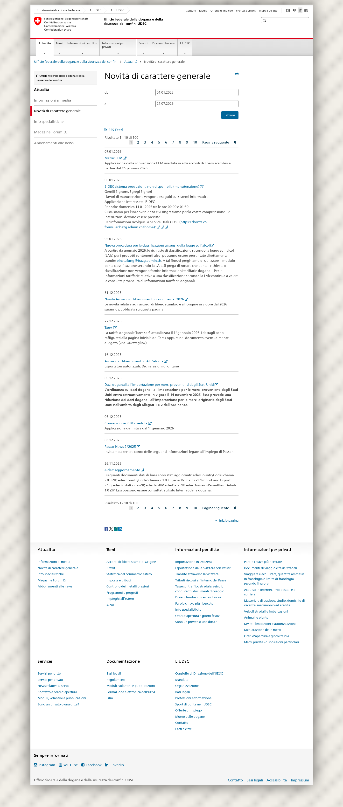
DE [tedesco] (288, 10)
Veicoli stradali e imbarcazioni (266, 611)
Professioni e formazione (193, 698)
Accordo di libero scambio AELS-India (134, 361)
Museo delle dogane (190, 716)
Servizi (143, 43)
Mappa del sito (268, 10)
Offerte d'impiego (221, 10)
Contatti (191, 10)
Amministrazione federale (58, 10)
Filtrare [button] (229, 115)
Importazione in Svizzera (193, 562)
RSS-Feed (115, 130)
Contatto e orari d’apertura (57, 692)
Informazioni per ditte (82, 43)
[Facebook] (107, 528)
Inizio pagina (228, 520)
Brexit (110, 568)
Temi (59, 43)
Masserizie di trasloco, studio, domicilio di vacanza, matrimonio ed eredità (274, 603)
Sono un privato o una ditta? (196, 622)
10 (195, 142)
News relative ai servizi (54, 686)
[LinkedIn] (120, 528)
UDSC (118, 10)
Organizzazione (187, 686)
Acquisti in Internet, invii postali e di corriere (270, 592)
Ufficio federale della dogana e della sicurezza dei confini (76, 61)
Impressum (300, 780)
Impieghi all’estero (120, 598)
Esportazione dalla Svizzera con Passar (203, 568)
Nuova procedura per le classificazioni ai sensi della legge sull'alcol (157, 245)
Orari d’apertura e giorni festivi (197, 616)
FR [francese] (294, 10)
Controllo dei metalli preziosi (127, 586)
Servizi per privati (50, 680)
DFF (95, 10)
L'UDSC (185, 43)
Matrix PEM (113, 158)
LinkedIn (117, 765)
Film (109, 698)
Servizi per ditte (49, 673)
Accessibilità (277, 780)
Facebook (94, 765)
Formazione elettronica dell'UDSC (131, 692)
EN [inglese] (306, 10)
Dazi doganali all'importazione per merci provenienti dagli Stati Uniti (159, 384)
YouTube (70, 765)
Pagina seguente (215, 142)
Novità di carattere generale (58, 568)
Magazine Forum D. (50, 132)
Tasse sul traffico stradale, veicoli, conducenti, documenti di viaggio (199, 588)
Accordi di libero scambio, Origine (131, 562)
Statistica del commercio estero (129, 574)
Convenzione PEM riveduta (126, 423)
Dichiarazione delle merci (262, 630)
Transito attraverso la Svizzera (196, 574)
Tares (108, 328)
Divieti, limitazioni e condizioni (198, 597)
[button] (265, 20)
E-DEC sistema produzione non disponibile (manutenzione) (152, 186)
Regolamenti (115, 680)
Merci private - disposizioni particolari (271, 642)
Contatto (181, 722)
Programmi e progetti (122, 592)
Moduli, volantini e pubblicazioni (62, 698)
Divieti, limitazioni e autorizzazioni (270, 624)
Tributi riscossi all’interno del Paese (200, 580)
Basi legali (113, 673)
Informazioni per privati (113, 44)
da (107, 92)
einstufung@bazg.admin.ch (139, 260)
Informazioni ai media (52, 100)
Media (203, 10)
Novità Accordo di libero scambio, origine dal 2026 (144, 299)
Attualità (45, 44)
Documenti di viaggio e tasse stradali (270, 568)
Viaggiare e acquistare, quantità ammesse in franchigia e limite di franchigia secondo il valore (274, 578)
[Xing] (116, 528)
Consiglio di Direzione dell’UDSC (199, 673)
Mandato (182, 680)
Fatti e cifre (183, 729)
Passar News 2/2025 (120, 446)
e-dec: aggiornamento (122, 470)
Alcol (110, 605)
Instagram (46, 765)
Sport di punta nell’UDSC (193, 704)
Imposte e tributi (118, 580)
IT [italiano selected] (300, 10)
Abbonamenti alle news (54, 143)
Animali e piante (256, 617)
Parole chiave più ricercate (194, 603)
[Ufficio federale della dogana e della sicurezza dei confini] (103, 24)
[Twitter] (111, 528)
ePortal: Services (246, 10)
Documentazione (163, 43)
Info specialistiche (48, 121)
